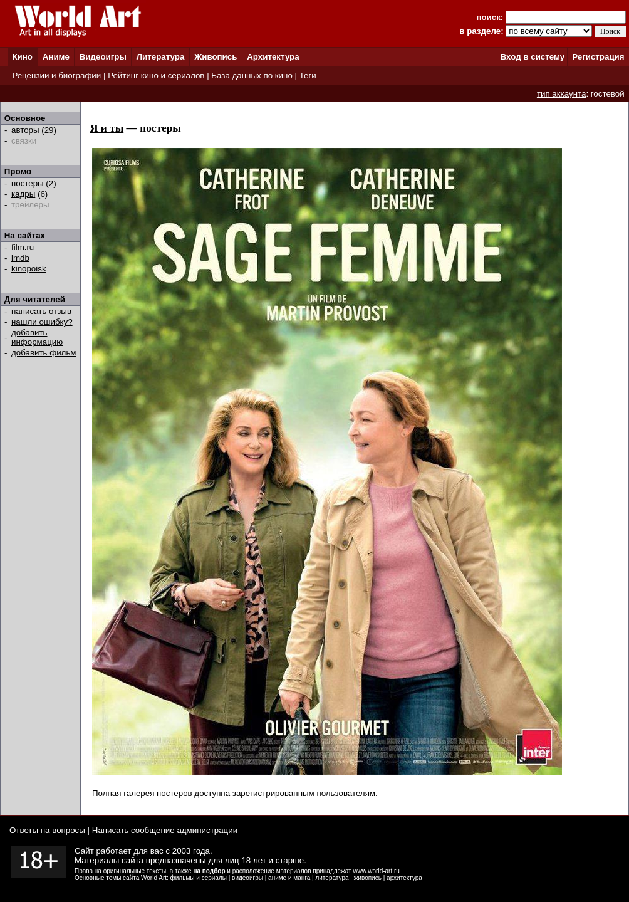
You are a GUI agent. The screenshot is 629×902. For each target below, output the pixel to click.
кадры (23, 194)
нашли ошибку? (42, 322)
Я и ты (106, 128)
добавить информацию (37, 337)
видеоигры (247, 877)
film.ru (22, 247)
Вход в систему (532, 56)
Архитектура (273, 56)
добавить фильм (43, 352)
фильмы (182, 877)
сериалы (214, 877)
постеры (27, 183)
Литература (161, 56)
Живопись (215, 56)
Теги (307, 75)
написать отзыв (41, 311)
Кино (22, 56)
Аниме (56, 56)
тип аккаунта (561, 93)
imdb (20, 258)
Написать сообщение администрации (164, 830)
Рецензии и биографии (56, 75)
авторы (25, 130)
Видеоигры (103, 56)
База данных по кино (251, 75)
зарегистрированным (273, 793)
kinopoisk (28, 268)
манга (301, 877)
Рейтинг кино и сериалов (156, 75)
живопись (368, 877)
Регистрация (598, 56)
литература (331, 877)
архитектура (404, 877)
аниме (277, 877)
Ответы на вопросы (47, 830)
